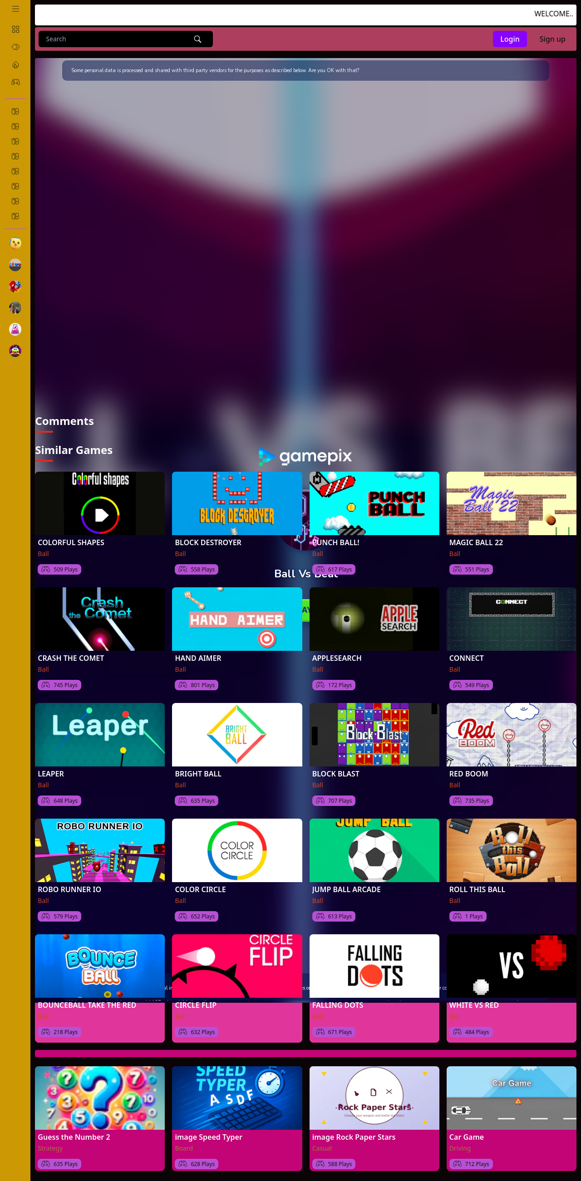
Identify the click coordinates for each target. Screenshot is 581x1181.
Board (184, 1148)
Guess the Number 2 (74, 1137)
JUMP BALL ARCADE (346, 889)
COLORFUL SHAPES (71, 542)
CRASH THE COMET (71, 658)
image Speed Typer (208, 1137)
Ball (43, 553)
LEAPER (51, 774)
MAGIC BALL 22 (476, 542)
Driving (460, 1148)
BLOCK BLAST (335, 774)
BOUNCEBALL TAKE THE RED (87, 1005)
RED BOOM (468, 774)
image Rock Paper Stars (354, 1137)
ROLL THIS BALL (477, 889)
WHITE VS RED (474, 1005)
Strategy (50, 1148)
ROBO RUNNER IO (69, 889)
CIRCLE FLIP (196, 1005)
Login (510, 39)
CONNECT (466, 658)
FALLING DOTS (338, 1005)
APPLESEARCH (337, 658)
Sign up (553, 39)
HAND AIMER (198, 658)
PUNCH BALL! (335, 542)
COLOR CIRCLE (200, 889)
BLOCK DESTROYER (208, 542)
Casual (322, 1148)
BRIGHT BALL (198, 774)
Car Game (466, 1137)
